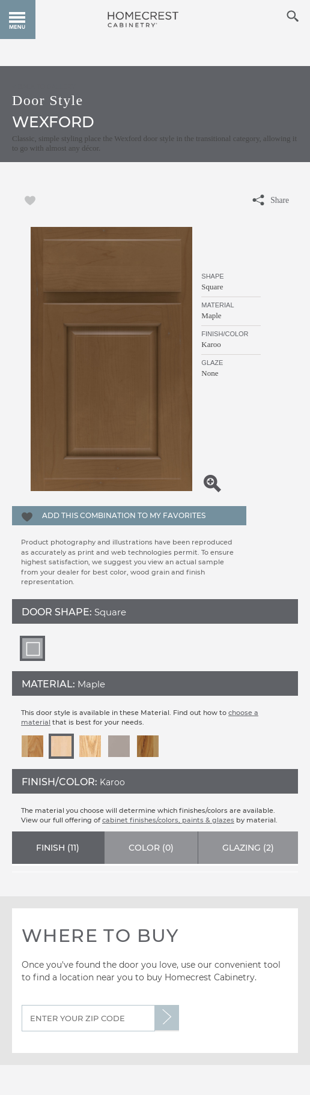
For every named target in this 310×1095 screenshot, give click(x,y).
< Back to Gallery (43, 86)
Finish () (57, 847)
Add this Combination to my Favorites (123, 515)
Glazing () (248, 847)
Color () (151, 847)
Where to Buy (100, 936)
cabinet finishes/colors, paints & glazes (168, 820)
